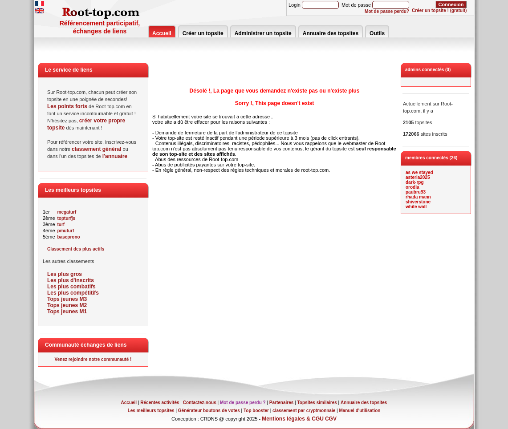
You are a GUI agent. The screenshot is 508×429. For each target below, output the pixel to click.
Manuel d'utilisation (359, 410)
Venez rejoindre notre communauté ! (93, 359)
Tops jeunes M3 (67, 299)
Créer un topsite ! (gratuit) (439, 10)
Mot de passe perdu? (387, 11)
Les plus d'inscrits (70, 280)
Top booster (256, 410)
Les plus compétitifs (73, 293)
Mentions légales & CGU (293, 419)
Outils (377, 33)
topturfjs (66, 218)
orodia (412, 187)
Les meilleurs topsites (151, 410)
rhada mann (418, 196)
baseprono (68, 237)
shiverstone (418, 201)
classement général (96, 149)
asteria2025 (418, 177)
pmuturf (65, 230)
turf (61, 224)
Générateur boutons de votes (209, 410)
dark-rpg (415, 182)
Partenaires (281, 402)
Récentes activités (159, 402)
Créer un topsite (203, 33)
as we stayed (419, 172)
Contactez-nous (199, 402)
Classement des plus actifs (75, 249)
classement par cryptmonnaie (303, 410)
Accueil (161, 33)
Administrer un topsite (263, 33)
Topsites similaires (317, 402)
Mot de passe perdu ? (243, 402)
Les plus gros (64, 274)
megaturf (67, 212)
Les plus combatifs (71, 286)
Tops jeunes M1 (67, 311)
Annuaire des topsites (330, 33)
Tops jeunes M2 (67, 305)
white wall (416, 206)
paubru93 (416, 192)
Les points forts (67, 106)
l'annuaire (114, 156)
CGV (331, 419)
